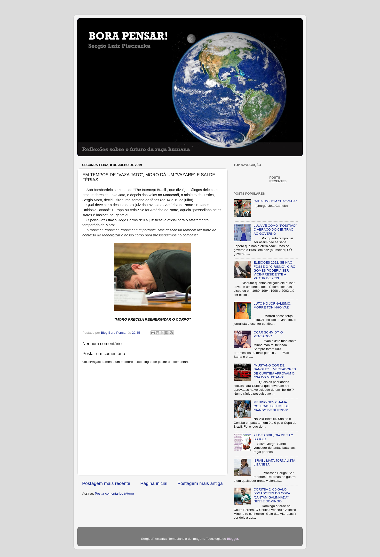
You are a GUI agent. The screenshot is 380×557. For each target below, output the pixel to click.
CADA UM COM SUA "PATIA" (275, 201)
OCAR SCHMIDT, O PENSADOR (268, 334)
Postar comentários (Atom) (114, 493)
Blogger (232, 538)
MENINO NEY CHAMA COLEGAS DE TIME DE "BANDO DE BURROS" (271, 406)
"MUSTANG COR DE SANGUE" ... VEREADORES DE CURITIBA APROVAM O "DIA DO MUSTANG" (274, 371)
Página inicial (153, 483)
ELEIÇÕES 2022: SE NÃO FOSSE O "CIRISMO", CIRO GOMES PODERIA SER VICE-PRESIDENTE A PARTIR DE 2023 (274, 270)
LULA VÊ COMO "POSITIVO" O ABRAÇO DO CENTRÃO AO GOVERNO (275, 229)
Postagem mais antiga (200, 483)
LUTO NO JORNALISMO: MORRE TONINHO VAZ (272, 305)
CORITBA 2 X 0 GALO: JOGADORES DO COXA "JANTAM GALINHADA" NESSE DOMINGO (271, 495)
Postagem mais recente (106, 483)
